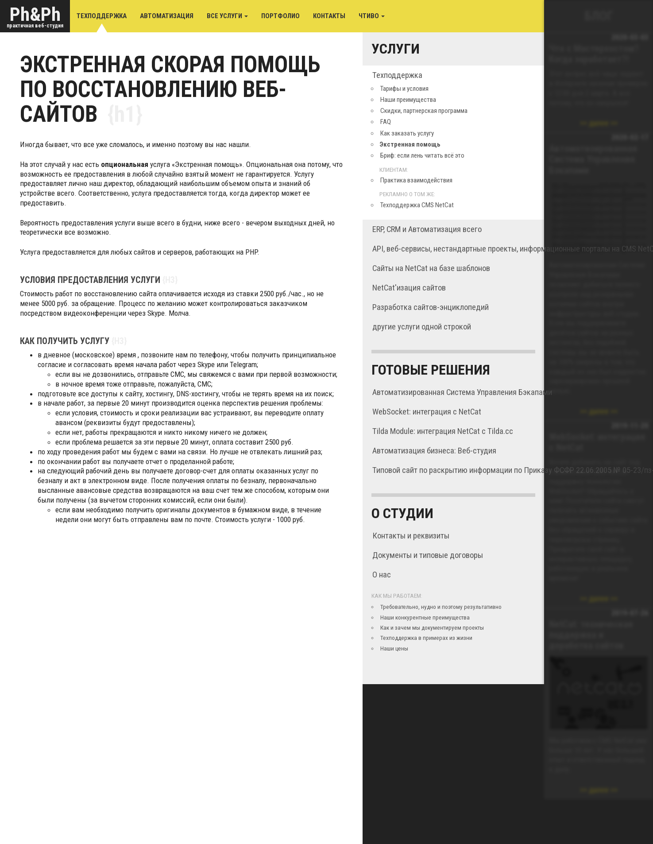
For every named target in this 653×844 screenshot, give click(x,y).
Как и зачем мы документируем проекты (432, 627)
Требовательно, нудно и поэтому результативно (441, 606)
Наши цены (394, 648)
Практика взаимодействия (416, 180)
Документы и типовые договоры (427, 555)
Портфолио (280, 16)
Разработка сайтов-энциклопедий (430, 307)
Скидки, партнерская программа (424, 111)
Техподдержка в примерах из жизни (426, 637)
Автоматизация (166, 16)
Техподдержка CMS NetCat (417, 205)
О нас (381, 575)
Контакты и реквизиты (410, 536)
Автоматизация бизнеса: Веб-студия (434, 451)
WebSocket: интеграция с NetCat (426, 412)
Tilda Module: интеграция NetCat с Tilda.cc (442, 431)
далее (599, 123)
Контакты (329, 16)
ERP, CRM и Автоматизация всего (427, 229)
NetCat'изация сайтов (409, 288)
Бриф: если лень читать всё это (422, 155)
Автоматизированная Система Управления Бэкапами (462, 392)
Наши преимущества (408, 100)
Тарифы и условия (404, 89)
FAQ (385, 122)
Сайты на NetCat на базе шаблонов (431, 268)
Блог (598, 15)
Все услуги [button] (227, 16)
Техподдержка (102, 16)
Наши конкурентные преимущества (425, 617)
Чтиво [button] (372, 16)
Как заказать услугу (407, 133)
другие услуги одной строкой (421, 327)
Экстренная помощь (409, 144)
